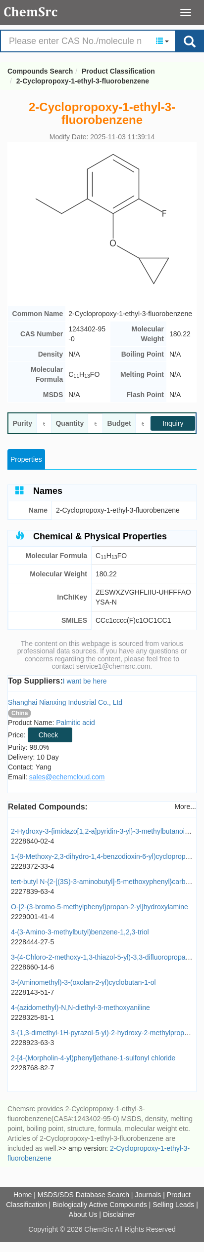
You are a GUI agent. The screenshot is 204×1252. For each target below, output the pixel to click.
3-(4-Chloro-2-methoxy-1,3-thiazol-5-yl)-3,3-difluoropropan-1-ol (107, 957)
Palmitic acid (75, 723)
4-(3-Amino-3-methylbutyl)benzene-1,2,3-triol (80, 932)
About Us (83, 1214)
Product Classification (118, 71)
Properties (26, 459)
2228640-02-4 (32, 841)
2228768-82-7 (32, 1068)
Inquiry (172, 423)
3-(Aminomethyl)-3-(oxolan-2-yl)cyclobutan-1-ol (83, 982)
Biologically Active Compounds (99, 1205)
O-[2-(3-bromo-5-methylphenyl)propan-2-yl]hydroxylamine (99, 907)
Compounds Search (31, 11)
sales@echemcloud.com (67, 777)
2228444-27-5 (32, 942)
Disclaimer (119, 1214)
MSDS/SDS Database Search (83, 1195)
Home (22, 1195)
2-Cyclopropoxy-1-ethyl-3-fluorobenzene (82, 81)
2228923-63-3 (32, 1043)
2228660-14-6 (32, 967)
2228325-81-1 (32, 1017)
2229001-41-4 (32, 917)
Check (48, 735)
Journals (148, 1195)
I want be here (85, 681)
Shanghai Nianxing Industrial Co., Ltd (65, 702)
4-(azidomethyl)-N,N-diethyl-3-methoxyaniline (80, 1007)
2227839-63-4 (32, 891)
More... (185, 806)
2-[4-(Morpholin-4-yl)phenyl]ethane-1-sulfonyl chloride (93, 1058)
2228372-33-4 (32, 866)
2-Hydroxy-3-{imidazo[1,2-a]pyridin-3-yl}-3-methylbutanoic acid (107, 831)
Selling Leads (173, 1205)
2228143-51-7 (32, 992)
